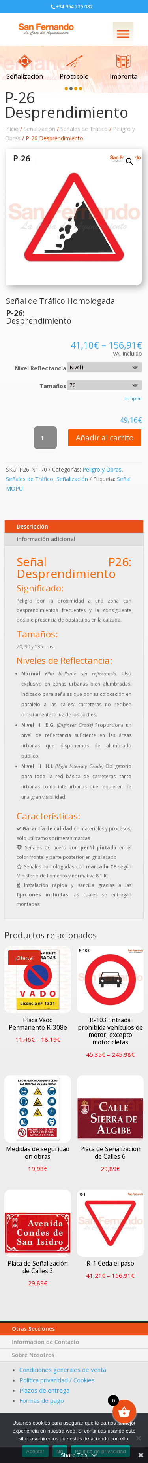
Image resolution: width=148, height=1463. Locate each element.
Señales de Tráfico (84, 129)
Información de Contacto (46, 1357)
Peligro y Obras (102, 469)
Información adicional (46, 539)
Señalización (39, 129)
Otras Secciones (35, 1348)
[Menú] (123, 34)
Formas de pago (41, 1398)
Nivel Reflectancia (40, 368)
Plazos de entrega (44, 1390)
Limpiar (133, 398)
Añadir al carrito (105, 437)
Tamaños (52, 386)
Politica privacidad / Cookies (57, 1383)
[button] (66, 88)
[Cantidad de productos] (45, 438)
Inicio (12, 129)
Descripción (32, 526)
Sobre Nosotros (34, 1365)
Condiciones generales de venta (63, 1376)
